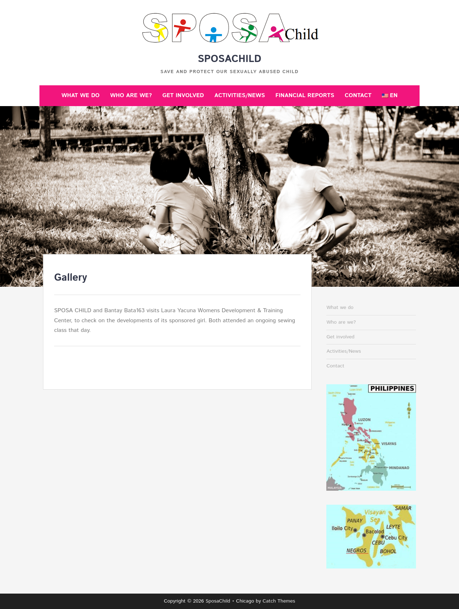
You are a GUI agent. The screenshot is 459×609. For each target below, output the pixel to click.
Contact (358, 95)
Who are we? (131, 95)
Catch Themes (278, 601)
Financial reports (304, 95)
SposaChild (229, 59)
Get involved (183, 95)
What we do (80, 95)
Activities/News (239, 95)
